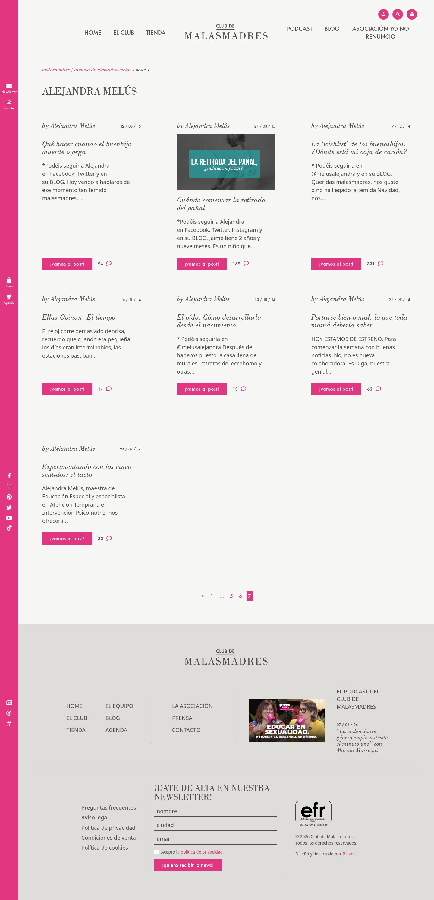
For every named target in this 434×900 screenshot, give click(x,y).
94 (105, 264)
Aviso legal (94, 817)
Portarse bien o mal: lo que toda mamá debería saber (359, 321)
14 (105, 389)
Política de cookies (104, 847)
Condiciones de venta (108, 837)
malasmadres (56, 69)
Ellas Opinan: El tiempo (78, 317)
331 (375, 264)
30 (105, 538)
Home (92, 32)
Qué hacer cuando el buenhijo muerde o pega (87, 147)
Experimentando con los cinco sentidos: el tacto (86, 470)
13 (239, 389)
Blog (332, 28)
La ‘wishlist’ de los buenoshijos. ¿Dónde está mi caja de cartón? (359, 147)
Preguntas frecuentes (108, 807)
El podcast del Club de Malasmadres (358, 699)
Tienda (155, 32)
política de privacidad (202, 852)
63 (374, 389)
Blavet (349, 854)
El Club (123, 32)
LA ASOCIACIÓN (192, 705)
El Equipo (119, 705)
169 (241, 264)
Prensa (182, 718)
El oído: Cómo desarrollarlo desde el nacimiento (219, 321)
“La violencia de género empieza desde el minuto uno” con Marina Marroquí (362, 740)
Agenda (116, 730)
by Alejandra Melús (68, 125)
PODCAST (300, 28)
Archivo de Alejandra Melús (102, 69)
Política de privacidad (108, 827)
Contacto (186, 730)
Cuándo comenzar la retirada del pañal (221, 203)
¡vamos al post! (67, 264)
